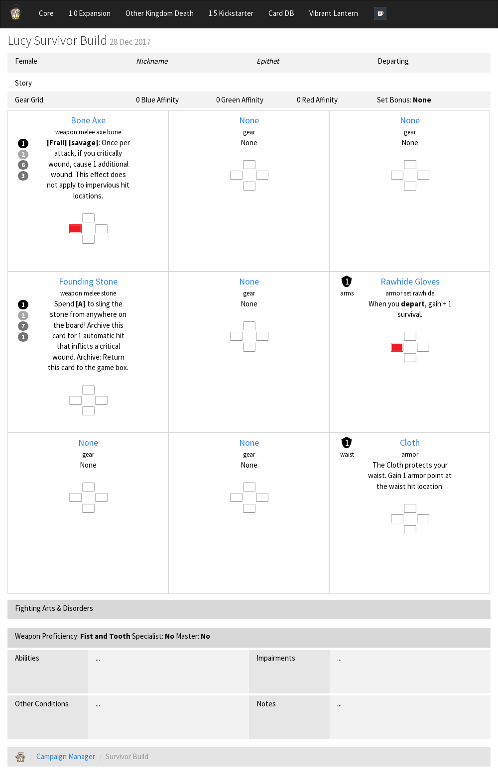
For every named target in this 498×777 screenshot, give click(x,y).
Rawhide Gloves (410, 281)
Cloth (410, 442)
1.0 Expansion (90, 13)
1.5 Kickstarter (231, 13)
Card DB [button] (281, 13)
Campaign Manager (65, 756)
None (249, 120)
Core (46, 13)
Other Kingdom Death (159, 13)
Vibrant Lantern (333, 13)
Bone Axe (88, 120)
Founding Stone (88, 281)
